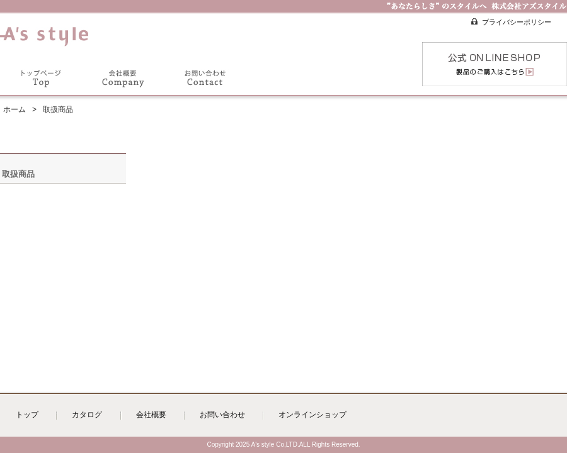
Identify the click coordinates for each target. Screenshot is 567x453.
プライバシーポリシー (516, 22)
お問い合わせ (222, 414)
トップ (27, 414)
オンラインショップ (312, 414)
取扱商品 (18, 174)
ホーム (14, 109)
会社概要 (151, 414)
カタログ (87, 414)
